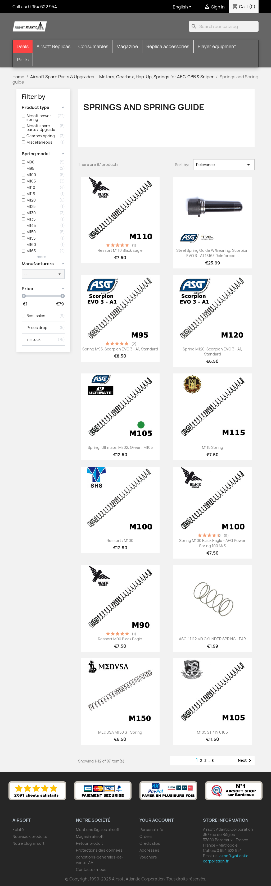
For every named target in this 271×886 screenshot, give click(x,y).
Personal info (151, 829)
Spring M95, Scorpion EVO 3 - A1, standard (120, 348)
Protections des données (99, 850)
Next (245, 760)
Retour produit (89, 843)
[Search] (224, 26)
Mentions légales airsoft (98, 829)
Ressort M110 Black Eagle (120, 250)
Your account (156, 820)
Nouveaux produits (29, 836)
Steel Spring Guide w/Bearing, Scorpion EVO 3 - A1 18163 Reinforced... (212, 253)
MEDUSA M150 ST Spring (120, 732)
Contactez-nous (91, 869)
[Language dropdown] (183, 7)
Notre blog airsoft (28, 843)
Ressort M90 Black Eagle (120, 638)
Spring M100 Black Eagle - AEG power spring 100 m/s (212, 543)
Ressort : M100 (120, 540)
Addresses (149, 850)
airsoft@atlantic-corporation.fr (226, 858)
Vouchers (148, 857)
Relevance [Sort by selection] (224, 165)
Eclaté (18, 829)
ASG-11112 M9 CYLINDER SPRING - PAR (212, 638)
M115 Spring (212, 447)
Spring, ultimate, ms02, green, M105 (120, 447)
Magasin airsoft (90, 836)
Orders (145, 836)
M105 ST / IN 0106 (212, 732)
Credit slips (149, 843)
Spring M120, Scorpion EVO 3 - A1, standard (212, 351)
